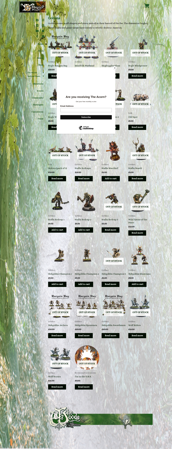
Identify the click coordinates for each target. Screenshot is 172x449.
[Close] (115, 68)
